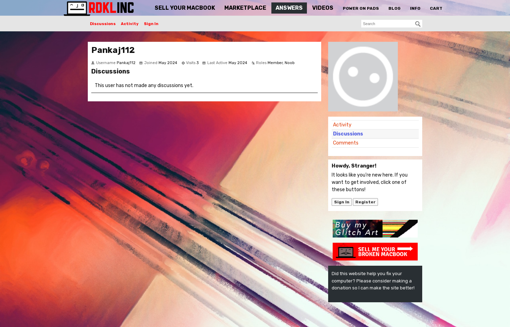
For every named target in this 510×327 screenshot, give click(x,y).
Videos (322, 8)
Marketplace (245, 8)
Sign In (151, 24)
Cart (436, 8)
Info (415, 8)
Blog (394, 8)
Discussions (103, 24)
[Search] (418, 24)
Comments (345, 143)
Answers (289, 8)
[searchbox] (391, 24)
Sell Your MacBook (185, 8)
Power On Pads (361, 8)
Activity (130, 24)
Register (365, 202)
